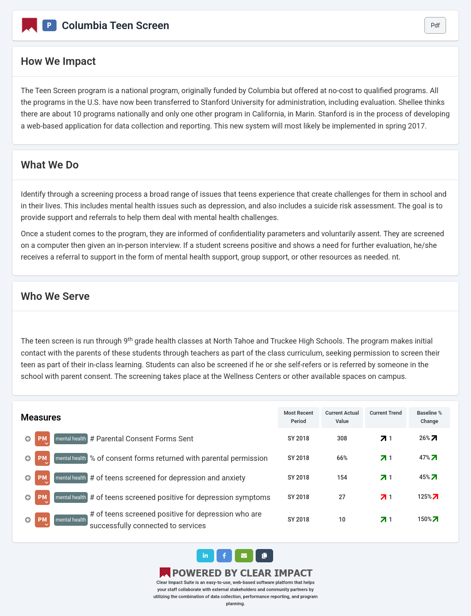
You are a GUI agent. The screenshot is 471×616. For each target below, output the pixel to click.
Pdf (435, 25)
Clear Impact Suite (175, 582)
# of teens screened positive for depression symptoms (180, 497)
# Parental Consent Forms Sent (141, 438)
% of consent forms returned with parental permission (179, 458)
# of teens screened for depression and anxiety (167, 477)
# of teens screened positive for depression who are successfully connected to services (175, 520)
